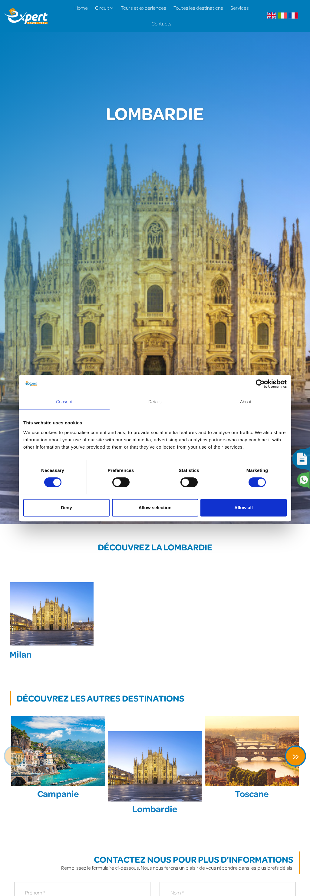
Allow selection (154, 507)
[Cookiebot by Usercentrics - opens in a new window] (260, 383)
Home (81, 8)
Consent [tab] (64, 401)
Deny (66, 507)
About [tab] (246, 401)
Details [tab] (155, 401)
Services (239, 8)
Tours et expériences (143, 8)
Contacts (161, 23)
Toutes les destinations (198, 8)
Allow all (243, 507)
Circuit (104, 8)
